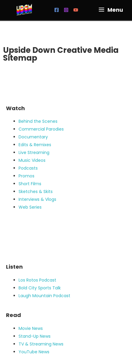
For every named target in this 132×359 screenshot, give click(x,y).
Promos (26, 176)
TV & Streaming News (41, 344)
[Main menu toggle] (110, 10)
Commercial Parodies (41, 129)
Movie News (31, 328)
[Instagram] (66, 10)
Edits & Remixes (35, 145)
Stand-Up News (35, 336)
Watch (15, 108)
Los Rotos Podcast (37, 280)
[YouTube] (75, 10)
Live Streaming (34, 152)
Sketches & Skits (36, 192)
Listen (14, 266)
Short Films (30, 184)
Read (13, 315)
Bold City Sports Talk (40, 288)
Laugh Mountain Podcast (44, 296)
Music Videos (32, 160)
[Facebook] (56, 10)
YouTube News (34, 352)
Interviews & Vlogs (37, 199)
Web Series (30, 207)
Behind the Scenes (38, 121)
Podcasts (28, 168)
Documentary (33, 137)
